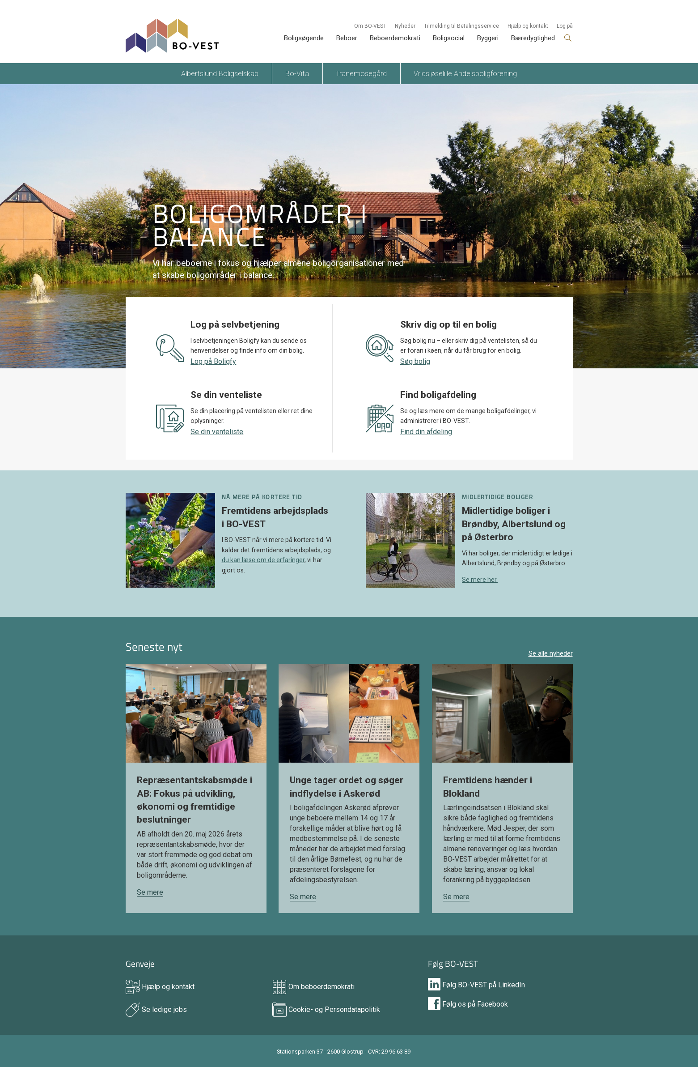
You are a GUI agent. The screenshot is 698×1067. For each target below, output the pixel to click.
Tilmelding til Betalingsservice (461, 26)
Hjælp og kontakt (528, 26)
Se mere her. (480, 579)
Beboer (346, 38)
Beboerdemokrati (395, 38)
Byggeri (488, 38)
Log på (565, 26)
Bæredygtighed (533, 38)
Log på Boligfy (213, 361)
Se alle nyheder (551, 653)
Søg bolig (415, 361)
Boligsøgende (304, 38)
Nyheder (405, 26)
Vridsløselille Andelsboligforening (465, 73)
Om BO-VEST (370, 26)
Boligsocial (449, 38)
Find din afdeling (426, 431)
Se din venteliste (216, 431)
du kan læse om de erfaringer (263, 559)
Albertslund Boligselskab (219, 73)
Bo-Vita (297, 73)
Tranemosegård (361, 73)
